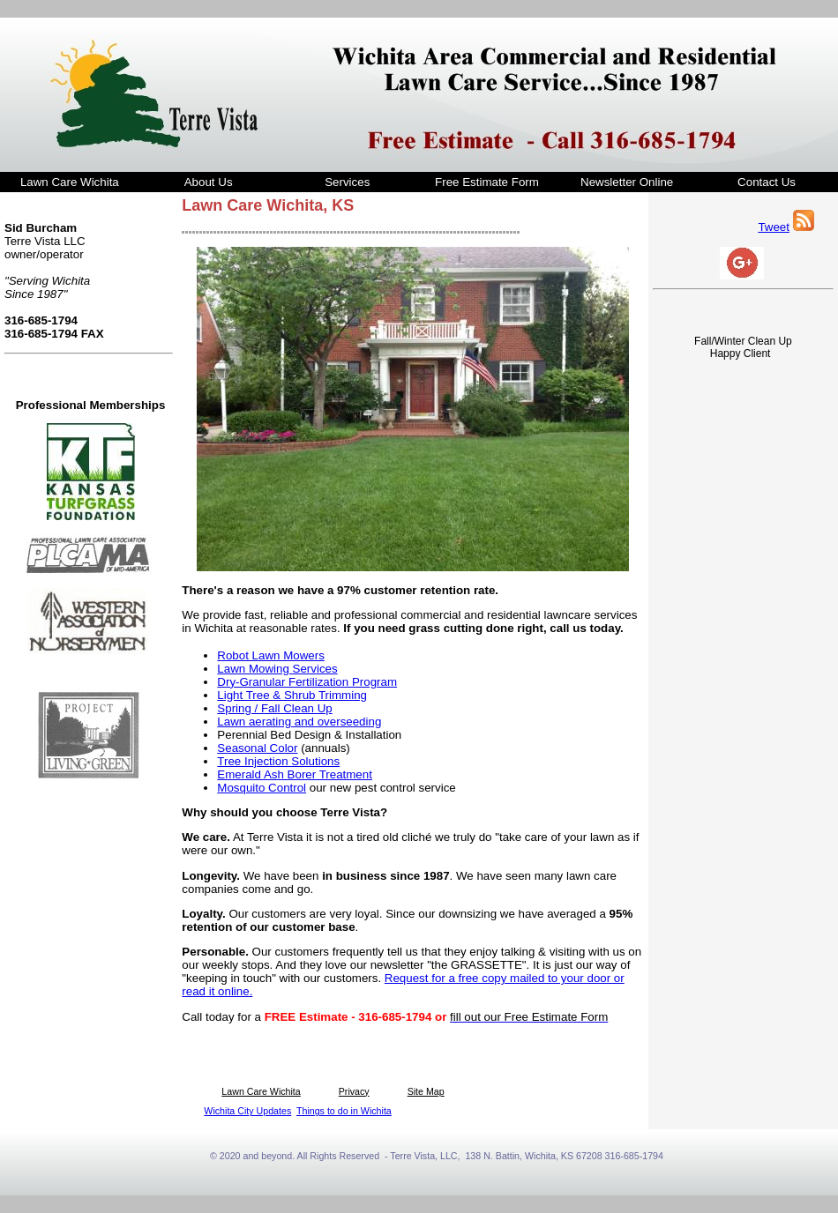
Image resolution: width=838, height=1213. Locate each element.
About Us (208, 182)
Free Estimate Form (487, 182)
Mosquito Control (261, 787)
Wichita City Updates (247, 1110)
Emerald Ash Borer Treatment (294, 774)
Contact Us (766, 182)
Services (347, 182)
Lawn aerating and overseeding (299, 721)
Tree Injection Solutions (278, 761)
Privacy (354, 1091)
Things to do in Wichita (344, 1110)
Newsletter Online (626, 182)
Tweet (773, 227)
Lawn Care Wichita (69, 182)
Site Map (426, 1091)
